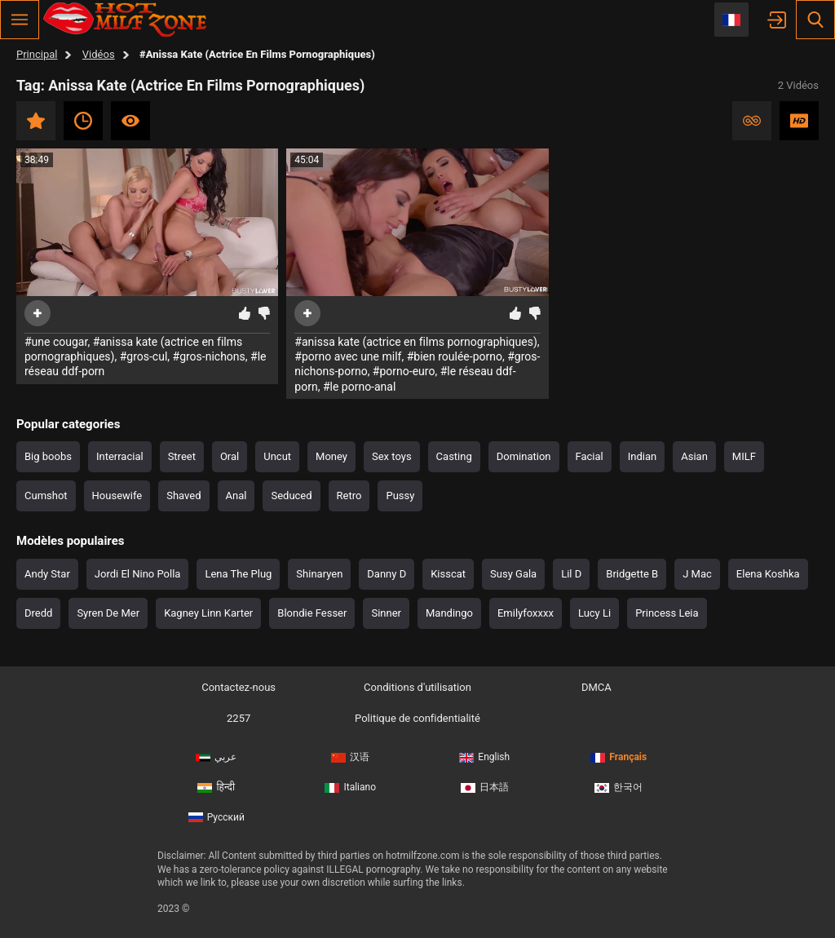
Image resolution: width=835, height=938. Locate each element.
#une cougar (55, 341)
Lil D (571, 574)
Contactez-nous (238, 687)
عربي (216, 757)
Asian (694, 456)
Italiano (350, 787)
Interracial (120, 456)
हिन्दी (216, 787)
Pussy (400, 495)
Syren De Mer (108, 613)
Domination (524, 456)
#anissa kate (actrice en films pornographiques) (415, 341)
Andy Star (47, 574)
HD (799, 121)
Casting (454, 456)
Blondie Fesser (312, 613)
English (484, 757)
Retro (349, 495)
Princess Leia (666, 613)
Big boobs (48, 456)
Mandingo (449, 613)
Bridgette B (632, 574)
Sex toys (392, 456)
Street (182, 456)
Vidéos (98, 54)
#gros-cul (144, 356)
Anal (236, 495)
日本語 (485, 787)
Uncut (277, 456)
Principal (36, 54)
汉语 (350, 757)
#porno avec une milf (347, 356)
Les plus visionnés (130, 121)
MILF (744, 456)
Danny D (386, 574)
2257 (238, 718)
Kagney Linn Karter (208, 613)
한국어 (618, 787)
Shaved (183, 495)
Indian (642, 456)
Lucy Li (594, 613)
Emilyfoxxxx (525, 613)
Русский (216, 817)
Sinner (386, 613)
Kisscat (448, 574)
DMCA (596, 687)
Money (331, 456)
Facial (589, 456)
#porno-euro (404, 371)
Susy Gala (513, 574)
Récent (83, 121)
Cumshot (46, 495)
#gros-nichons (209, 356)
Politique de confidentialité (417, 718)
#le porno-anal (359, 386)
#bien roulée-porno (454, 356)
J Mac (697, 574)
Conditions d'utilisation (417, 687)
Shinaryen (319, 574)
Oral (229, 456)
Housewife (117, 495)
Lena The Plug (238, 574)
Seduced (291, 495)
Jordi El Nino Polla (138, 574)
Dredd (38, 613)
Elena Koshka (768, 574)
